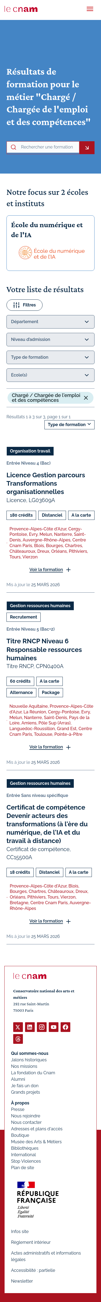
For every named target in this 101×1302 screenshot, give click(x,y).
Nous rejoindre (25, 1115)
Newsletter (22, 1281)
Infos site (20, 1231)
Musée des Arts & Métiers (36, 1141)
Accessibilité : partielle (33, 1270)
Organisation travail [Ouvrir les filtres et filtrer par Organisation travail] (30, 451)
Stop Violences (26, 1161)
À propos (20, 1103)
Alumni (18, 1079)
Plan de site (22, 1167)
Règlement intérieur (31, 1242)
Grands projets (25, 1092)
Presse (18, 1109)
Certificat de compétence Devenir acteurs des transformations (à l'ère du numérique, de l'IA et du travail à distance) (47, 824)
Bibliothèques (25, 1148)
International (23, 1154)
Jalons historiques (29, 1059)
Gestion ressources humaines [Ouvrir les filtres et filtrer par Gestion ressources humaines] (40, 605)
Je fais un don (25, 1085)
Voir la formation (46, 569)
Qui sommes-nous (29, 1053)
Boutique (20, 1135)
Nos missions (24, 1066)
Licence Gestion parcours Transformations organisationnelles (45, 483)
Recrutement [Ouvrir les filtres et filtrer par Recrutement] (23, 617)
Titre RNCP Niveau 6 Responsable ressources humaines (44, 649)
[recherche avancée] (49, 147)
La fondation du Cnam (33, 1072)
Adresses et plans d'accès (36, 1128)
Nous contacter (26, 1122)
